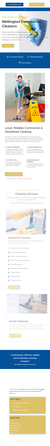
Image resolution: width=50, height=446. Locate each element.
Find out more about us (14, 175)
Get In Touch (8, 46)
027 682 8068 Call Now (15, 4)
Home (11, 421)
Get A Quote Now (37, 4)
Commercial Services (15, 426)
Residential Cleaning (36, 57)
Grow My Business (19, 441)
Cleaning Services (14, 424)
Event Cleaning (14, 431)
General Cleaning (14, 428)
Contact (12, 433)
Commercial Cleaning (16, 57)
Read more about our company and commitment (19, 179)
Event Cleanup (26, 63)
